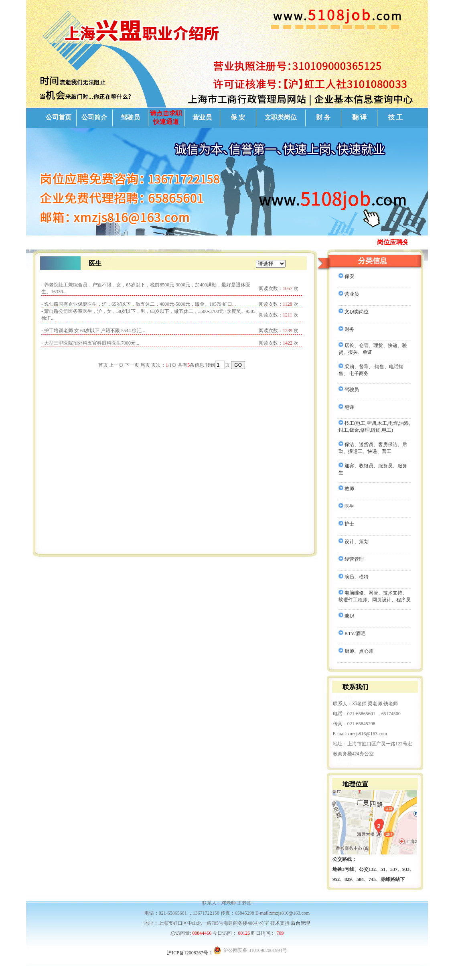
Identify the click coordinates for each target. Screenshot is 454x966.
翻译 (346, 407)
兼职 (346, 616)
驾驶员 (130, 117)
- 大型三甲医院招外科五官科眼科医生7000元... (90, 343)
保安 (346, 276)
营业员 (202, 117)
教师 (346, 488)
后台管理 (300, 923)
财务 (346, 329)
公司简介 (94, 117)
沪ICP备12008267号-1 (189, 953)
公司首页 (58, 117)
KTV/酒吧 (351, 633)
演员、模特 (353, 577)
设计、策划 (353, 541)
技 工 (395, 117)
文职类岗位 (281, 117)
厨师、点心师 (355, 651)
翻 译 (359, 117)
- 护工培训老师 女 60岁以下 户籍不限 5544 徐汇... (93, 330)
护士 (346, 524)
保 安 (238, 117)
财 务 (323, 117)
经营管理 (351, 559)
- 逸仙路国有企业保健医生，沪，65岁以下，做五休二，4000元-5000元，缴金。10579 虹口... (138, 304)
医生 (346, 506)
